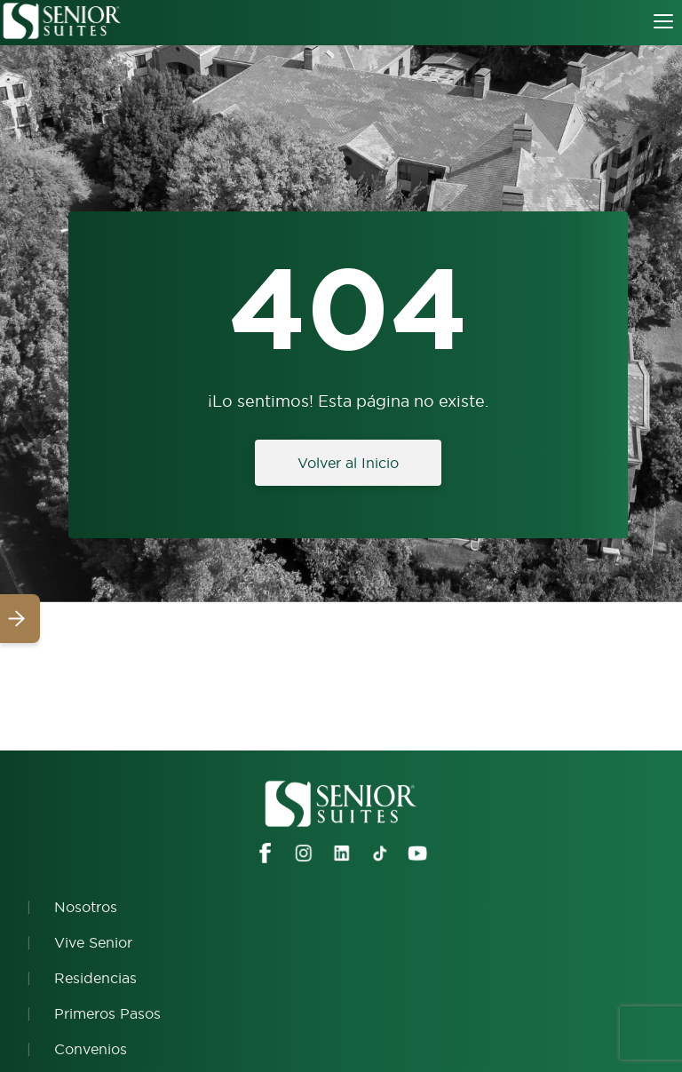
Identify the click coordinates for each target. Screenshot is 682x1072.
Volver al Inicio (348, 463)
